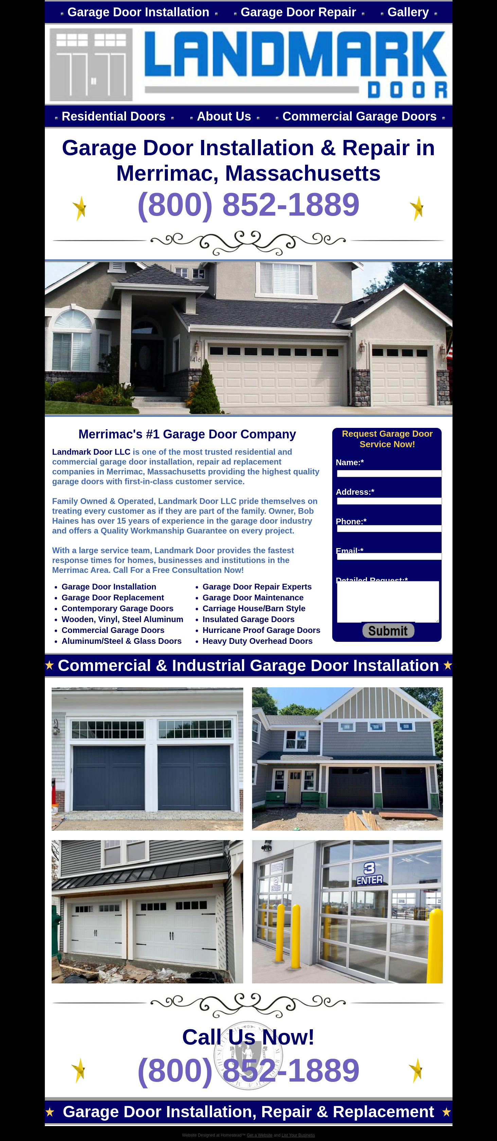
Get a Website (259, 1135)
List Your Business (298, 1135)
